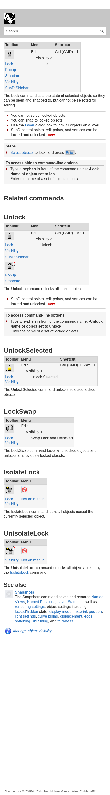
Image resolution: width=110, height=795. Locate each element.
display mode (60, 602)
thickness (65, 612)
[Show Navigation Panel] (103, 9)
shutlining (40, 612)
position (95, 602)
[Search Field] (55, 22)
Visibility (12, 73)
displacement (71, 607)
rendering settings (30, 597)
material (80, 602)
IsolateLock (19, 563)
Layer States (67, 592)
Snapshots (24, 583)
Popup (10, 60)
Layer (29, 116)
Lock (9, 55)
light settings (25, 607)
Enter (70, 143)
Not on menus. (33, 490)
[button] (102, 22)
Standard (12, 66)
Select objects (22, 143)
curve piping (48, 607)
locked (20, 602)
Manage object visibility (32, 622)
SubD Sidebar (17, 79)
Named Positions (41, 592)
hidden (32, 602)
